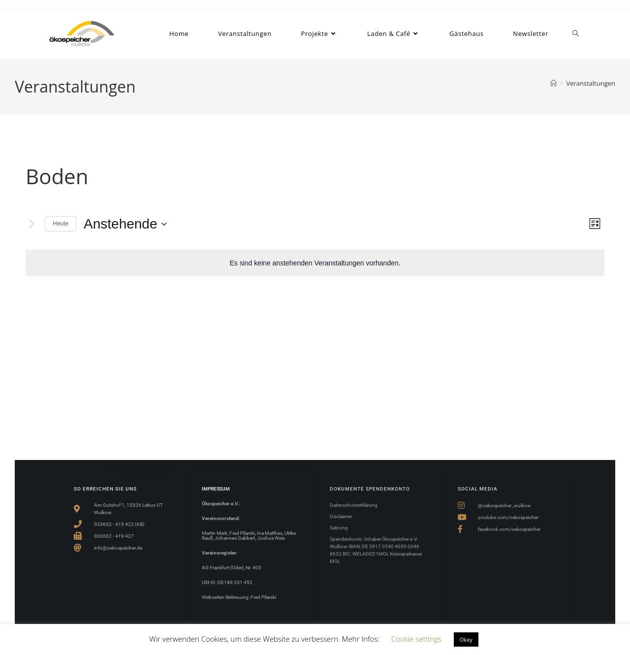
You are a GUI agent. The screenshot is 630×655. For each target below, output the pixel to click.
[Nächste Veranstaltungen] (31, 224)
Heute (60, 223)
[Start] (553, 83)
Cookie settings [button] (416, 639)
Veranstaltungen (590, 83)
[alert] (315, 263)
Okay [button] (466, 639)
